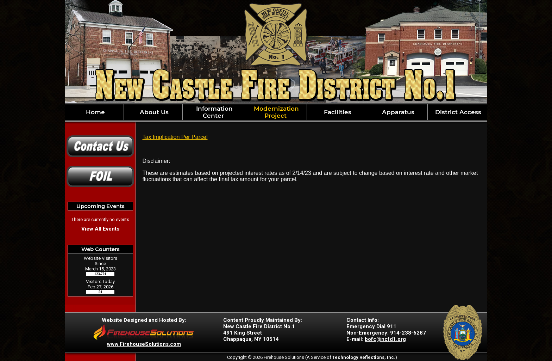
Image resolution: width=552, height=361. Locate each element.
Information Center (213, 112)
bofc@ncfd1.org (385, 339)
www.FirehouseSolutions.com (144, 344)
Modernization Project (275, 112)
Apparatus (397, 112)
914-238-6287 (408, 333)
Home (94, 112)
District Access (457, 112)
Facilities (336, 112)
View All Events (100, 229)
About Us (153, 112)
